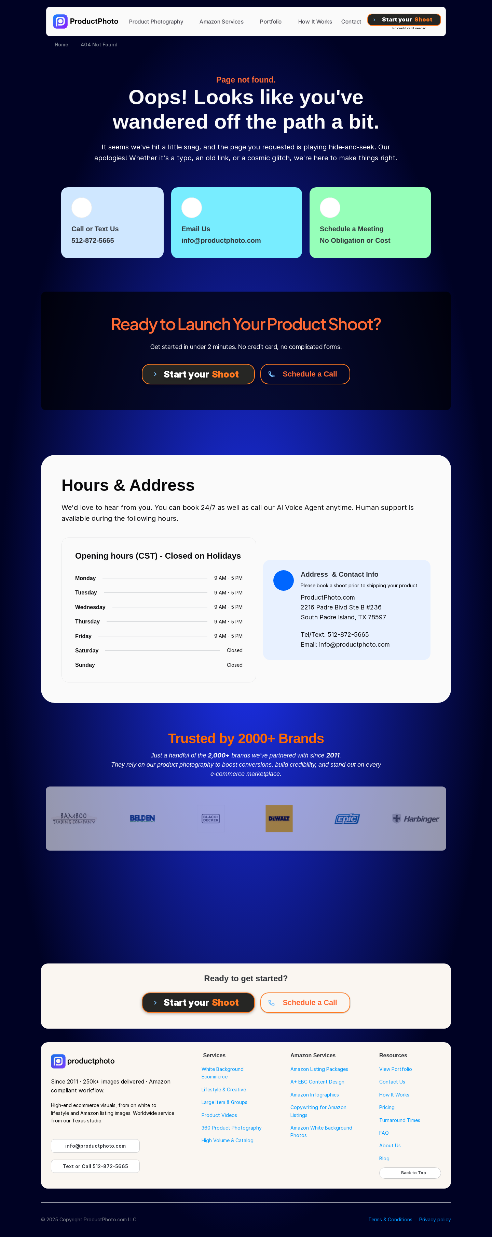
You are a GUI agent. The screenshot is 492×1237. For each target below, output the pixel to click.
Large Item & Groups (224, 1102)
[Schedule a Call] (305, 374)
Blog (384, 1158)
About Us (390, 1145)
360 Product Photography (232, 1128)
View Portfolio (395, 1069)
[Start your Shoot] (404, 20)
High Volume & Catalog (228, 1140)
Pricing (387, 1107)
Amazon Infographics (314, 1095)
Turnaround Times (399, 1120)
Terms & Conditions (390, 1219)
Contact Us (392, 1082)
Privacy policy (435, 1219)
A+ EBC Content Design (317, 1082)
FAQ (384, 1133)
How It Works (394, 1095)
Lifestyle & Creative (224, 1089)
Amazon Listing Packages (319, 1069)
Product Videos (219, 1115)
